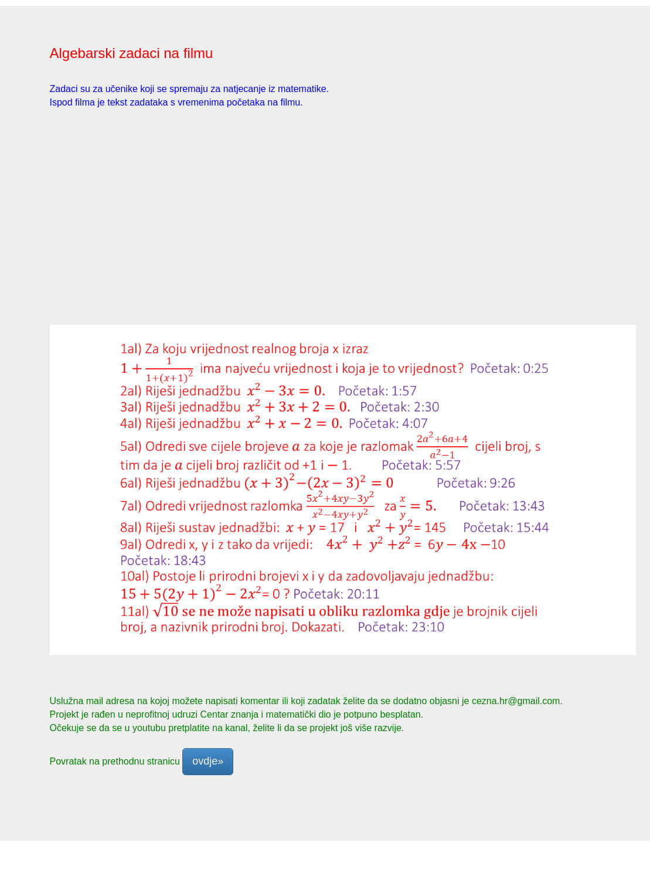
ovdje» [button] (207, 761)
